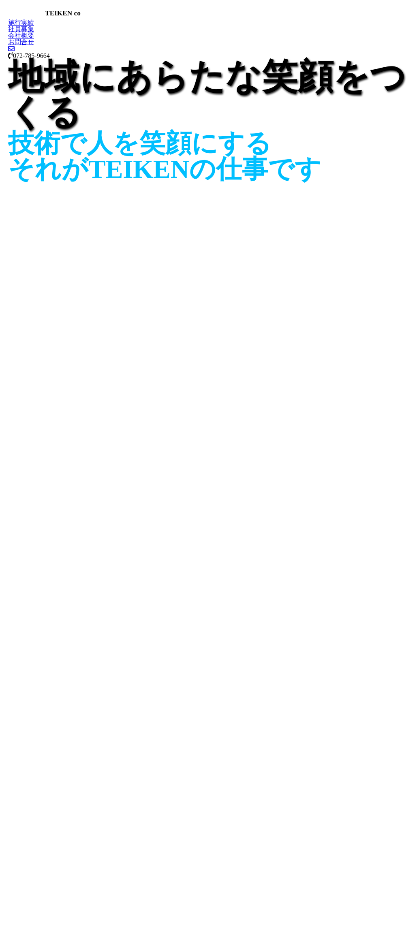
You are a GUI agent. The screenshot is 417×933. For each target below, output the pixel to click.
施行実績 (21, 22)
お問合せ (21, 41)
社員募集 (21, 29)
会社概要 (21, 35)
